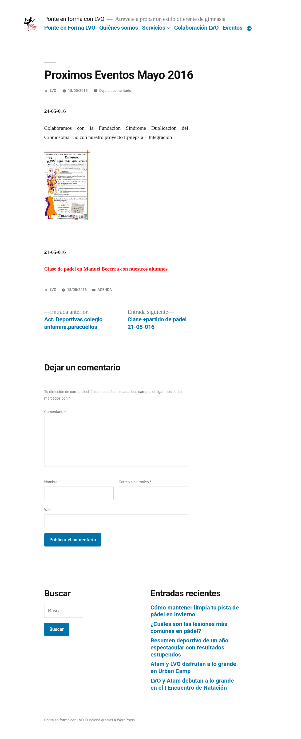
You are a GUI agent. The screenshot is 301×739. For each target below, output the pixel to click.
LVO (53, 90)
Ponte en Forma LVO (69, 27)
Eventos (233, 27)
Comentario (55, 411)
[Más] (249, 28)
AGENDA (104, 289)
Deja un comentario (115, 90)
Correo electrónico (135, 482)
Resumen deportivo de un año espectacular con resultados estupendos (189, 647)
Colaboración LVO (196, 27)
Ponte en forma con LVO (74, 19)
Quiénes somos (118, 27)
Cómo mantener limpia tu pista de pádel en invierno (194, 611)
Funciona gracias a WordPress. (110, 720)
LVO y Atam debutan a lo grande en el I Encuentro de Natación (192, 684)
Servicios (153, 27)
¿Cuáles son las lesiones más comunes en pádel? (188, 627)
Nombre (52, 482)
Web (47, 510)
